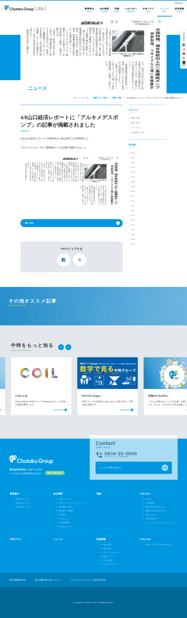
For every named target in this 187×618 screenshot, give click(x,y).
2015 (133, 206)
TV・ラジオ (136, 128)
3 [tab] (97, 421)
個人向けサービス (23, 499)
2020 (133, 182)
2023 (133, 167)
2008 (133, 239)
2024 (133, 163)
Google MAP (56, 473)
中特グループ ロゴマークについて (72, 503)
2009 (133, 235)
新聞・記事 (135, 118)
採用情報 (101, 539)
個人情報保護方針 (17, 580)
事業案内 (14, 493)
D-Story (148, 499)
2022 (133, 172)
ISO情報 (62, 515)
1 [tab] (89, 421)
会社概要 (58, 493)
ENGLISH (178, 3)
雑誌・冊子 (135, 123)
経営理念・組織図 (66, 511)
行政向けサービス (23, 507)
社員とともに (151, 515)
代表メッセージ (65, 499)
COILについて (64, 519)
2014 (133, 211)
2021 (133, 177)
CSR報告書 (150, 503)
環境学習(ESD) (151, 519)
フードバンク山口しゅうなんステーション (161, 524)
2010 (133, 230)
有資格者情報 (64, 523)
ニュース (58, 539)
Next (68, 347)
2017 (133, 196)
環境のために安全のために (156, 511)
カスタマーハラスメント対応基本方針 (88, 580)
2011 (133, 225)
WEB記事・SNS (137, 133)
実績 (98, 493)
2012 (133, 220)
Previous (61, 347)
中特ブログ (15, 539)
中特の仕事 (106, 548)
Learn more (58, 410)
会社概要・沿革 (65, 507)
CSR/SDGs (145, 493)
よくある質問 (107, 560)
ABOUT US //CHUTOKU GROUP (158, 545)
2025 (133, 158)
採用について (107, 556)
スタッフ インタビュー (111, 552)
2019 (133, 187)
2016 (133, 201)
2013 (133, 215)
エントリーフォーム (110, 564)
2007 (133, 244)
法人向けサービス (23, 503)
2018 (133, 191)
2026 (133, 153)
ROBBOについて (65, 527)
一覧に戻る (28, 223)
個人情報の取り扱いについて (48, 580)
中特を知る (106, 545)
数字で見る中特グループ (155, 507)
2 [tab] (93, 421)
